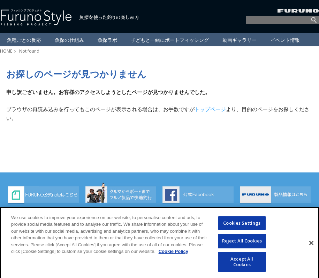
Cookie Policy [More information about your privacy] (173, 257)
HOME (6, 51)
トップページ (210, 109)
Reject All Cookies (242, 246)
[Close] (311, 248)
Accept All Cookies (241, 267)
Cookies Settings (241, 228)
